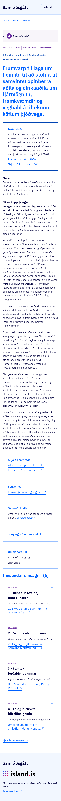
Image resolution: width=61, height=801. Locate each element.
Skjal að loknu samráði (23, 164)
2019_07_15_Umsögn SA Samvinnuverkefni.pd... (25, 646)
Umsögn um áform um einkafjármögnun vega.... (24, 726)
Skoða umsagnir (26, 517)
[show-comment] (51, 587)
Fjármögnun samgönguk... (25, 492)
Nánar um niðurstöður (22, 159)
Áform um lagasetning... (24, 465)
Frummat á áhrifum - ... (23, 470)
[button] (49, 7)
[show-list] (54, 531)
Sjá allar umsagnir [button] (15, 740)
